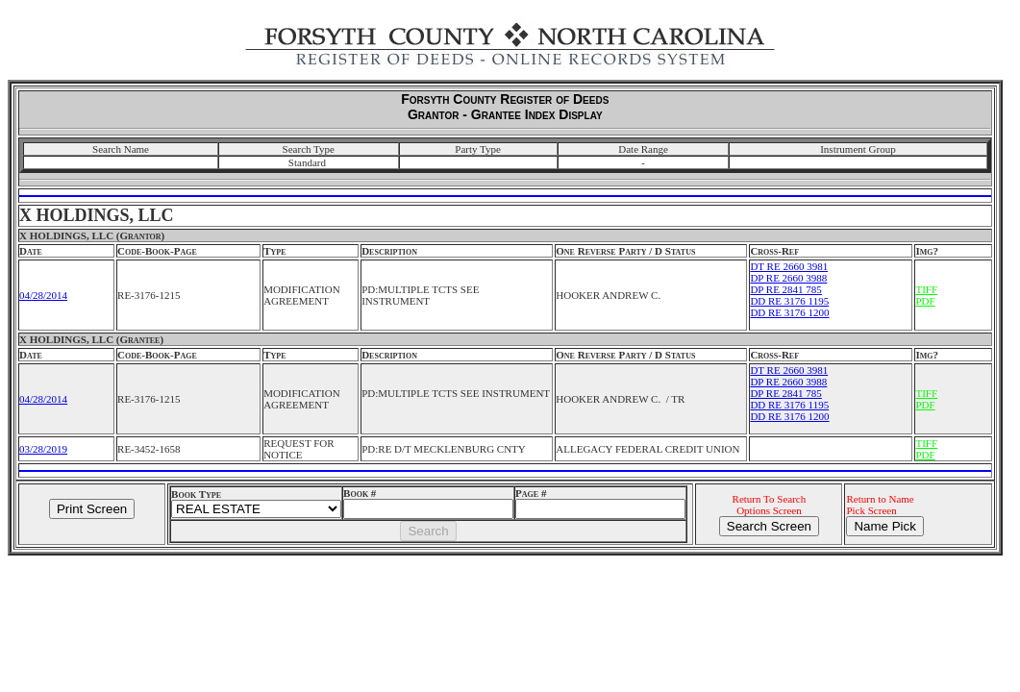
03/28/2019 (43, 449)
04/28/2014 (43, 295)
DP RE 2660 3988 (788, 278)
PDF (924, 301)
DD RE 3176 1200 (789, 312)
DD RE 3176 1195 (789, 301)
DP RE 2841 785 (785, 289)
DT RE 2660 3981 (789, 266)
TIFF (926, 289)
